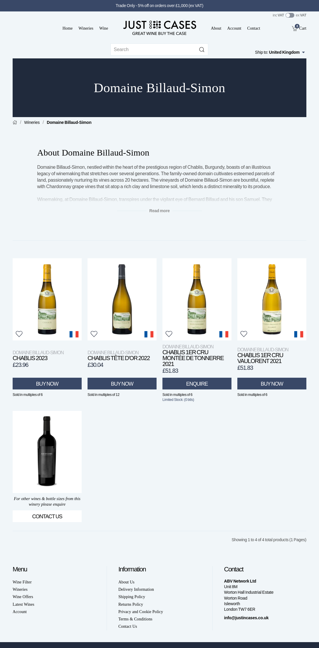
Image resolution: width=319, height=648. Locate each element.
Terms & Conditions (135, 619)
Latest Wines (23, 604)
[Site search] (159, 49)
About (216, 28)
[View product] (47, 299)
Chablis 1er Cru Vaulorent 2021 (262, 355)
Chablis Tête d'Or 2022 (119, 355)
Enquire (197, 384)
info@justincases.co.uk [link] (246, 617)
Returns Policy (130, 604)
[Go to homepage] (159, 27)
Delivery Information (136, 589)
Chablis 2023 (38, 355)
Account (234, 28)
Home (68, 28)
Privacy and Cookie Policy (140, 612)
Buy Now (47, 384)
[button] (19, 334)
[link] (299, 28)
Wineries (85, 28)
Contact (253, 28)
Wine (103, 28)
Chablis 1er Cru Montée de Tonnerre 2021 (193, 355)
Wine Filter (22, 582)
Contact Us (47, 516)
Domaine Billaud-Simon (69, 122)
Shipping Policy (131, 597)
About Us (126, 582)
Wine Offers (23, 597)
